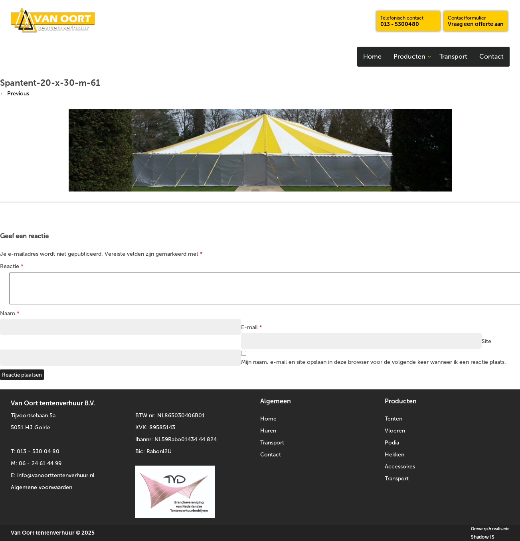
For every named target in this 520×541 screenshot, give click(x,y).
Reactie (12, 266)
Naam (10, 313)
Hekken (394, 454)
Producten (409, 56)
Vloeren (395, 430)
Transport (453, 56)
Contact (491, 56)
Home (372, 56)
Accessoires (400, 466)
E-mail (251, 327)
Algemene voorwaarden (41, 487)
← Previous (14, 93)
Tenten (393, 418)
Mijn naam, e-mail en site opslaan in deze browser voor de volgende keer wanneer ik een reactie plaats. (373, 362)
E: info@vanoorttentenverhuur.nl (53, 475)
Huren (268, 430)
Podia (392, 442)
